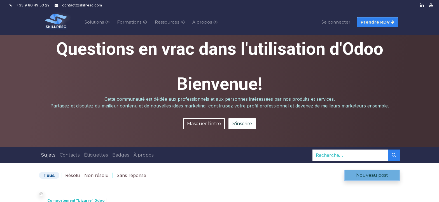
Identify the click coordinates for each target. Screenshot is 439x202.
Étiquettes (96, 155)
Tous (49, 175)
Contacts (70, 155)
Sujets (48, 155)
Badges (120, 155)
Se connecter (335, 22)
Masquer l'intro (204, 123)
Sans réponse (131, 175)
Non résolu (96, 175)
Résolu (72, 175)
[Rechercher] (394, 155)
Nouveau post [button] (372, 175)
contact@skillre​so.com (82, 5)
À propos (143, 155)
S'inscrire (242, 123)
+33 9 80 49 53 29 (33, 5)
